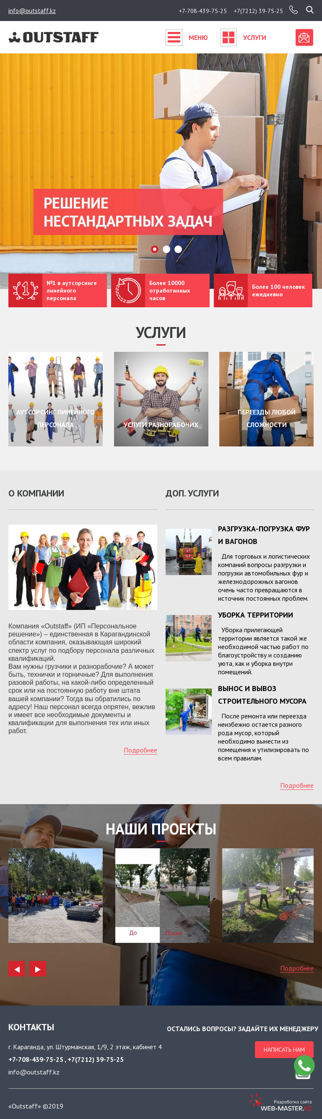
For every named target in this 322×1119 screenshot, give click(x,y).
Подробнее (140, 750)
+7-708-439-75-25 (203, 11)
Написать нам (284, 1049)
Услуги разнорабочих (161, 425)
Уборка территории (255, 615)
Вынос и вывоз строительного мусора (262, 695)
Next (37, 967)
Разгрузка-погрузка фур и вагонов (264, 535)
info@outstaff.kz (32, 11)
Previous (16, 967)
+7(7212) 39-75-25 (258, 11)
